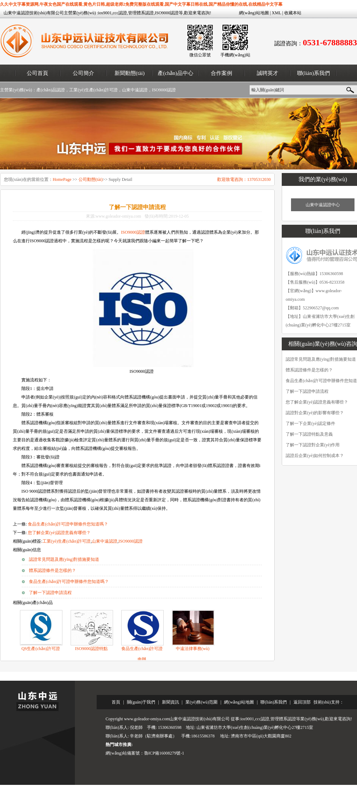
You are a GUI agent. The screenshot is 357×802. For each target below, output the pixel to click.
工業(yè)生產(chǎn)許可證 (93, 89)
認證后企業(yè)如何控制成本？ (315, 455)
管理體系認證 (141, 12)
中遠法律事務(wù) (193, 648)
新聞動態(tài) (129, 73)
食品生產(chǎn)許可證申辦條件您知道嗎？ (69, 581)
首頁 (116, 702)
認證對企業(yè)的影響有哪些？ (315, 412)
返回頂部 (302, 702)
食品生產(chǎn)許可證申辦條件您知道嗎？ (68, 524)
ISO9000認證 (167, 12)
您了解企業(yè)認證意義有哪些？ (59, 532)
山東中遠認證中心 (323, 204)
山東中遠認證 (135, 89)
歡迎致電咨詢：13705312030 (244, 179)
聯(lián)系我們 (313, 73)
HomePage (62, 179)
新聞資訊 (170, 702)
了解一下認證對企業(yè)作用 (313, 444)
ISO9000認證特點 (91, 648)
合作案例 (221, 73)
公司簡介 (83, 73)
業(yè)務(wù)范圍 (201, 702)
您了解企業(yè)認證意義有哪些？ (317, 402)
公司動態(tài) (90, 179)
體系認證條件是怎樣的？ (52, 570)
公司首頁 (37, 73)
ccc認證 (120, 12)
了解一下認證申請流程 (50, 592)
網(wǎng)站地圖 (254, 12)
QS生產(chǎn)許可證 (40, 648)
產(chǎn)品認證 (50, 89)
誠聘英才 (267, 73)
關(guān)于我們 (141, 702)
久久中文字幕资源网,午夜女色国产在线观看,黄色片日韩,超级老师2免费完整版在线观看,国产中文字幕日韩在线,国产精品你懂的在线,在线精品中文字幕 (141, 4)
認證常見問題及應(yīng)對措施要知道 (64, 559)
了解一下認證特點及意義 (309, 434)
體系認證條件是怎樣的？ (309, 369)
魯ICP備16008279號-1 (164, 753)
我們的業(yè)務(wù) (323, 179)
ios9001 (105, 12)
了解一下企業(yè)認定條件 (310, 423)
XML (276, 12)
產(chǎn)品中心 (175, 73)
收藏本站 (292, 12)
